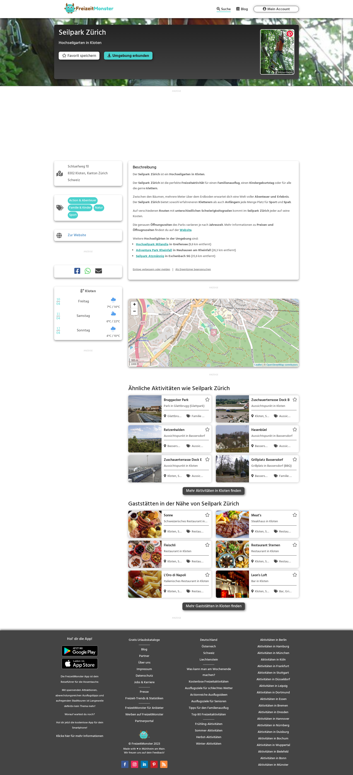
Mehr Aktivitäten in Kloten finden (213, 491)
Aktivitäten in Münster (273, 765)
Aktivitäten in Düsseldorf (273, 679)
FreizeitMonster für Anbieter (144, 708)
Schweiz (208, 653)
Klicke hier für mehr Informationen (79, 736)
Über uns (144, 662)
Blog (244, 9)
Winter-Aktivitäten (208, 743)
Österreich (209, 646)
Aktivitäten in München (273, 653)
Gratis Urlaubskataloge (144, 640)
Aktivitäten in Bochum (273, 738)
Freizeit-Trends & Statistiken (144, 698)
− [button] (134, 311)
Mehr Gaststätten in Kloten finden (214, 606)
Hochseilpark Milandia (152, 244)
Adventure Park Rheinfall (154, 250)
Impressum (144, 669)
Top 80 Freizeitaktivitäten (208, 714)
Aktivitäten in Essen (273, 699)
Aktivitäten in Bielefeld (273, 751)
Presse (144, 692)
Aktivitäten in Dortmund (273, 692)
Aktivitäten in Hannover (273, 719)
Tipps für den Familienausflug (209, 708)
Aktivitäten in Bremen (273, 705)
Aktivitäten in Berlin (273, 640)
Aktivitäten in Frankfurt (273, 666)
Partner (144, 656)
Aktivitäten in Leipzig (273, 686)
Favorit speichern (79, 56)
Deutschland (208, 640)
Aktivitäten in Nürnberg (273, 725)
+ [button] (134, 304)
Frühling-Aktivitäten (208, 724)
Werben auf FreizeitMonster (144, 714)
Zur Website (77, 235)
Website (185, 230)
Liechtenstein (209, 659)
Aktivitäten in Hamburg (273, 646)
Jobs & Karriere (144, 682)
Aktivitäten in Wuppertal (273, 745)
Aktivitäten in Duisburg (273, 732)
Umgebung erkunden (130, 56)
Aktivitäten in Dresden (273, 712)
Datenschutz (144, 675)
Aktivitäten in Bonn (273, 758)
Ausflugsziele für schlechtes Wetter (209, 688)
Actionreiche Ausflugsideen (208, 694)
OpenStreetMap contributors (282, 364)
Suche (226, 9)
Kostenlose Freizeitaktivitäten (209, 681)
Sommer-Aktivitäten (208, 730)
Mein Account (278, 9)
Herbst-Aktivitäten (208, 737)
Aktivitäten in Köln (273, 659)
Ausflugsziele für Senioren (208, 701)
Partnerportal (144, 721)
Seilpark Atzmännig (150, 256)
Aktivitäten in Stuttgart (273, 672)
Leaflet (258, 364)
